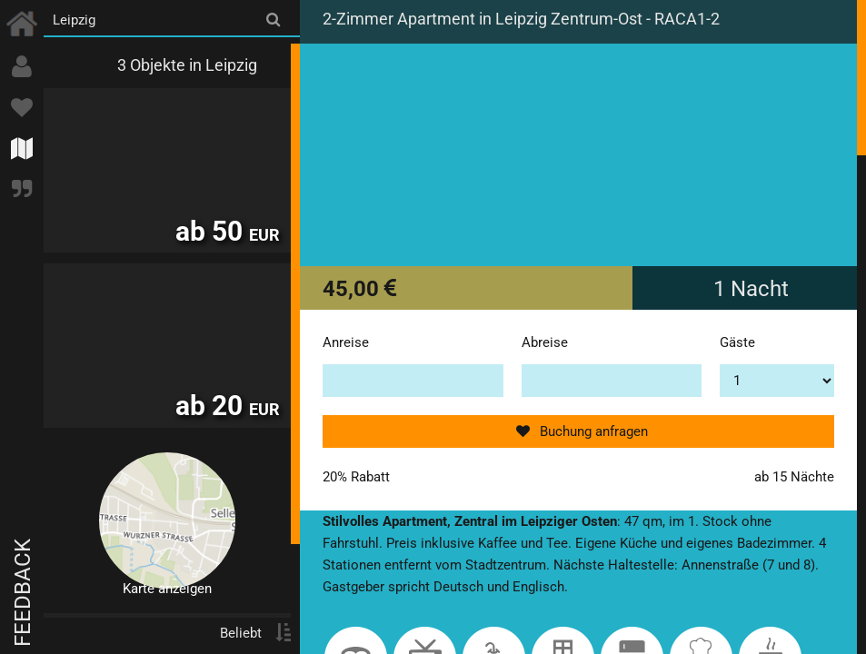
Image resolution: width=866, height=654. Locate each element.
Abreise (545, 342)
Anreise (346, 342)
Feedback (22, 593)
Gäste (737, 342)
